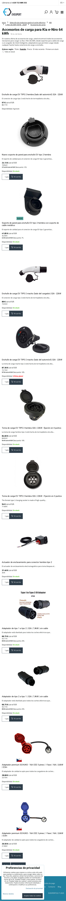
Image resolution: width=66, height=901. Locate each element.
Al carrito (16, 176)
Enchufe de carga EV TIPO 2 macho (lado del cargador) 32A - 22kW (31, 293)
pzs (6, 176)
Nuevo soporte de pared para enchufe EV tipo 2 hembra (26, 154)
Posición (23, 49)
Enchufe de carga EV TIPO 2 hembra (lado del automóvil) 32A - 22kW (32, 94)
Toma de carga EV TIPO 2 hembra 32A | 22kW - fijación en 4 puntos (31, 428)
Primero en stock (52, 49)
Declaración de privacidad (34, 888)
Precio (29, 49)
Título (17, 49)
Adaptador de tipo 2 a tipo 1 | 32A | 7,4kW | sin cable (25, 696)
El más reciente (39, 49)
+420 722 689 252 (19, 2)
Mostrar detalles (8, 894)
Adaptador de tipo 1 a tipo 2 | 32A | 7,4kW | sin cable (25, 628)
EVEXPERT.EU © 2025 (56, 893)
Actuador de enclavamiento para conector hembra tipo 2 (27, 562)
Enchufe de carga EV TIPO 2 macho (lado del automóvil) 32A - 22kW (32, 360)
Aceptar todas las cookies (32, 895)
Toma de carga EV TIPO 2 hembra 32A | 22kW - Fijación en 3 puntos (32, 496)
